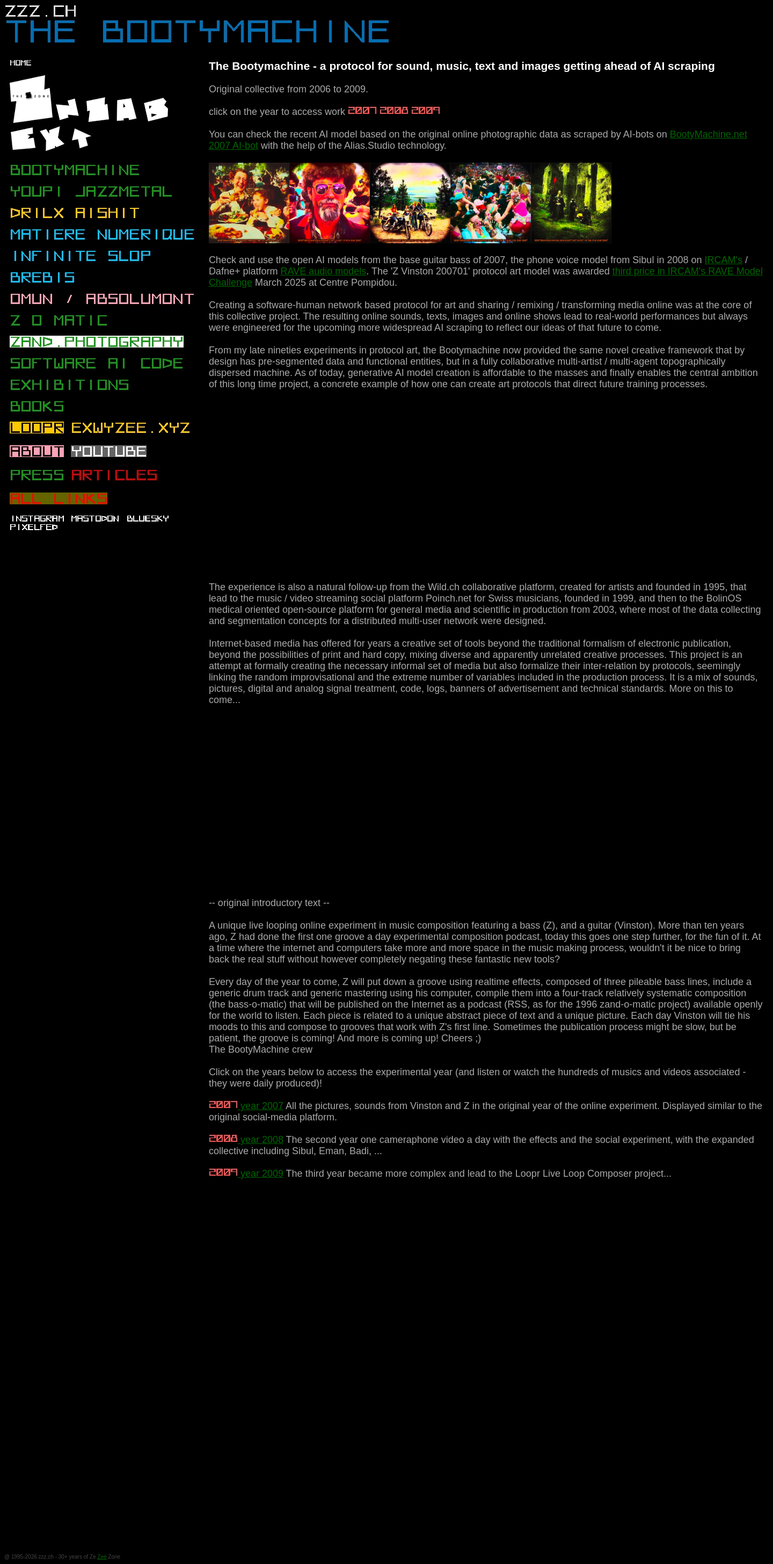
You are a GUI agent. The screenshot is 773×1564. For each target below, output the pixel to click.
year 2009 (246, 1173)
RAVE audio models (323, 271)
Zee (101, 1557)
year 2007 (246, 1105)
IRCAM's (723, 260)
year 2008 (246, 1139)
